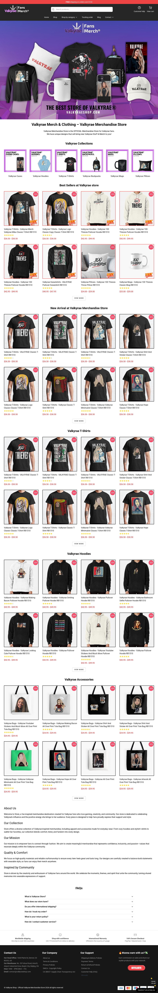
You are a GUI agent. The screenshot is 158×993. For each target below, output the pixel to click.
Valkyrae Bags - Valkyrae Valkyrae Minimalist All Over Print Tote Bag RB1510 (18, 782)
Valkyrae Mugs (117, 176)
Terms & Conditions (50, 961)
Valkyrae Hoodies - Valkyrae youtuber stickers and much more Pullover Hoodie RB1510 (97, 653)
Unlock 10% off (153, 982)
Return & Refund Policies (90, 965)
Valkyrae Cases (15, 176)
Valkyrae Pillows (143, 176)
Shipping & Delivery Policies (91, 958)
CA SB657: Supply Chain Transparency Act (59, 972)
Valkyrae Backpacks (92, 176)
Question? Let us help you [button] (146, 990)
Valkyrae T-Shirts (66, 176)
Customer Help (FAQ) (89, 972)
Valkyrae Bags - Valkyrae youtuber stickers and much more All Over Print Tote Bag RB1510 (20, 726)
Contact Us (85, 968)
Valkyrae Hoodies (41, 176)
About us (46, 958)
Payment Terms (87, 961)
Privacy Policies (49, 965)
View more (79, 298)
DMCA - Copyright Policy (52, 968)
